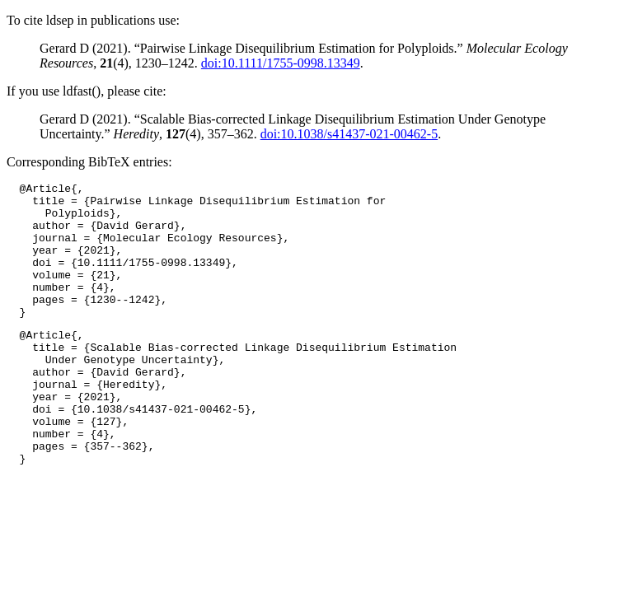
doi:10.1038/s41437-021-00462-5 (349, 134)
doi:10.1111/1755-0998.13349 (280, 63)
